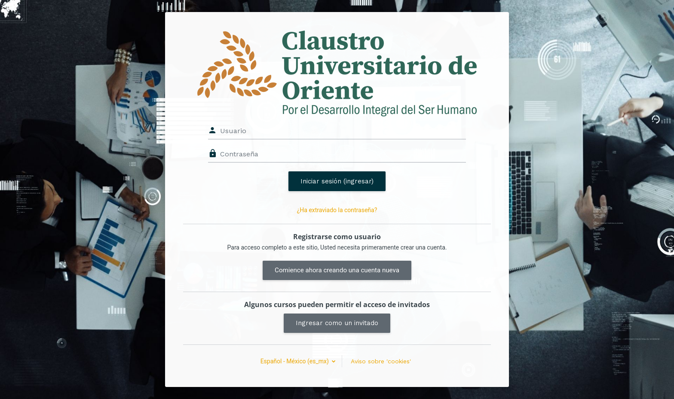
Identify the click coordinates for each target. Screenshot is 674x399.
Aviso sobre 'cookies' (381, 361)
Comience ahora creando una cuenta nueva (337, 270)
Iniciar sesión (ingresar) (337, 181)
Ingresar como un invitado (337, 323)
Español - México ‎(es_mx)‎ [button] (295, 361)
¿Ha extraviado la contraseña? (337, 210)
